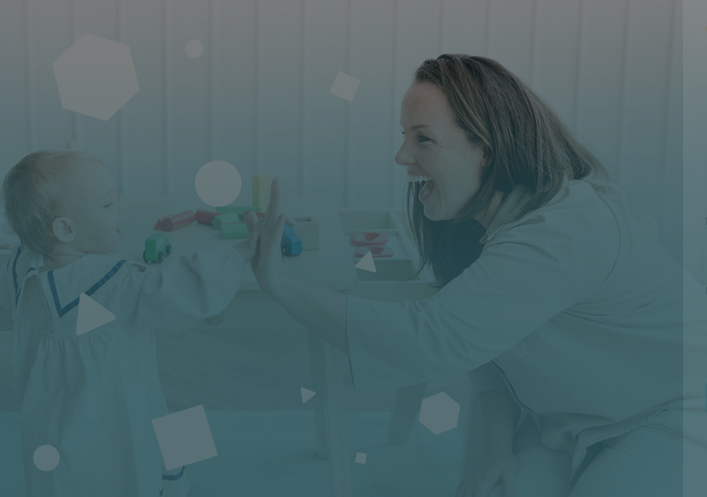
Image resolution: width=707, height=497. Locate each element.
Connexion (561, 396)
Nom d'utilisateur (477, 221)
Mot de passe (468, 290)
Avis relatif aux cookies (608, 483)
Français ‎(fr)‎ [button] (491, 483)
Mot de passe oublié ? (642, 358)
